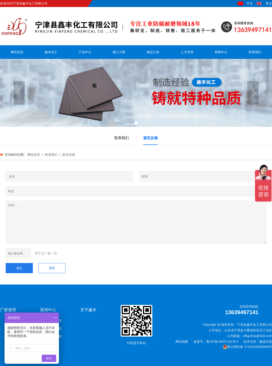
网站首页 (33, 154)
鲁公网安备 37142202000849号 (247, 346)
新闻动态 (55, 320)
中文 (250, 3)
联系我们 (51, 154)
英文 (269, 3)
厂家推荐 (8, 310)
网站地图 (181, 341)
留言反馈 (68, 154)
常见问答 (55, 336)
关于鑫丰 (88, 310)
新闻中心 (48, 310)
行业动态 (55, 328)
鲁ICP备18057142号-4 (222, 341)
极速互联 (265, 341)
